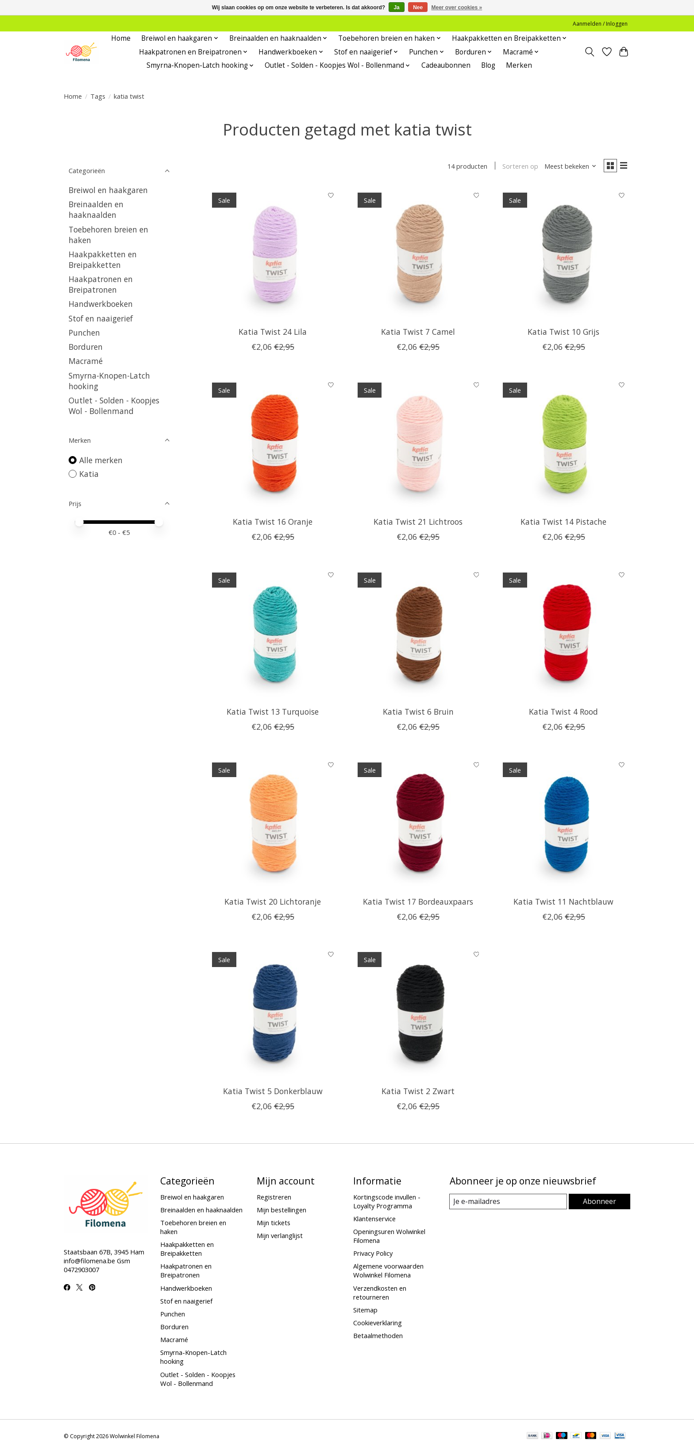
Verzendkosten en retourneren (379, 1294)
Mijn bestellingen (281, 1211)
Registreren (274, 1198)
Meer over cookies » (457, 7)
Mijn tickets (273, 1224)
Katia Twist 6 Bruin (418, 713)
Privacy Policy (373, 1255)
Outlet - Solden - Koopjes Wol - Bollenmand (114, 405)
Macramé (86, 361)
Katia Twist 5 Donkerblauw (273, 1093)
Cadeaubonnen (445, 65)
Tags (97, 96)
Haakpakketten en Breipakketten (103, 259)
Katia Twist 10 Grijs (563, 334)
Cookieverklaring (377, 1324)
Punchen (84, 332)
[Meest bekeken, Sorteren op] (566, 167)
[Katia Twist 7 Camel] (418, 255)
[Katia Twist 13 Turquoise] (272, 635)
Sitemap (365, 1311)
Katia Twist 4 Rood (563, 713)
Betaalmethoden (378, 1337)
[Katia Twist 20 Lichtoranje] (272, 824)
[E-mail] (508, 1204)
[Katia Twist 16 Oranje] (272, 445)
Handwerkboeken (101, 303)
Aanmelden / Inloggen (600, 23)
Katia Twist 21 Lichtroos (418, 524)
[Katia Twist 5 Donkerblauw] (272, 1014)
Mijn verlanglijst (280, 1237)
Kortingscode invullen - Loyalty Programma (386, 1203)
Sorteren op (516, 167)
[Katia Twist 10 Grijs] (563, 255)
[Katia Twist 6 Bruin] (418, 635)
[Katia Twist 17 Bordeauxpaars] (418, 824)
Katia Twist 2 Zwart (418, 1093)
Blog (488, 65)
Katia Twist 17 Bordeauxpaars (418, 903)
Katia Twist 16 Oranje (272, 524)
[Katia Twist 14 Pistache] (563, 445)
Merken (519, 65)
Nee (418, 7)
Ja (396, 7)
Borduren (86, 346)
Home (121, 38)
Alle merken (101, 460)
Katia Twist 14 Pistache (563, 524)
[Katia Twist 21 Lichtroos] (418, 445)
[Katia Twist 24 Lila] (272, 255)
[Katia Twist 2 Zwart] (418, 1014)
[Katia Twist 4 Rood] (563, 635)
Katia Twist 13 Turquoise (273, 713)
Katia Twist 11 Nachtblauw (563, 903)
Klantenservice (374, 1220)
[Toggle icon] (589, 52)
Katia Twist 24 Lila (273, 334)
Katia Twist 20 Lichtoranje (272, 903)
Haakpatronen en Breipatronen (101, 284)
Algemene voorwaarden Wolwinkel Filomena (388, 1272)
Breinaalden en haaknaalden (96, 209)
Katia (89, 473)
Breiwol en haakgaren (108, 190)
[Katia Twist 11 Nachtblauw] (563, 824)
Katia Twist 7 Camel (418, 334)
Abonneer (599, 1203)
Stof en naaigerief (101, 318)
